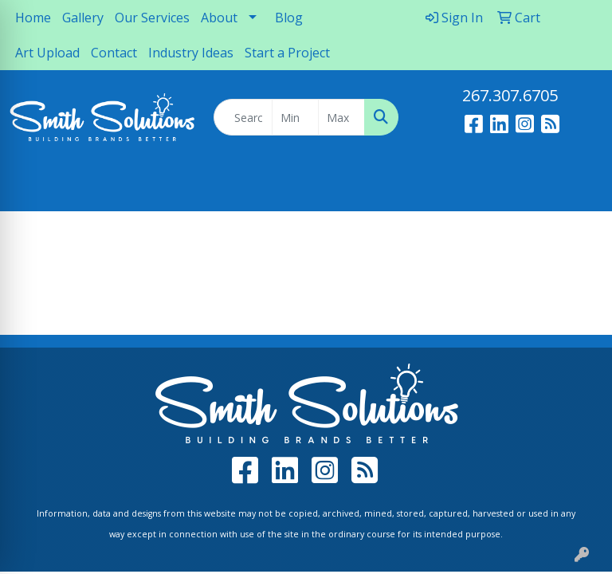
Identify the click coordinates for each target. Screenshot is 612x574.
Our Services (152, 17)
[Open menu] (580, 188)
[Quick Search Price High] (341, 117)
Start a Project (287, 52)
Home (33, 17)
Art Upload (47, 52)
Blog (289, 17)
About (219, 17)
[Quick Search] (243, 117)
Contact (114, 52)
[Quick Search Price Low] (295, 117)
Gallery (83, 17)
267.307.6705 (510, 95)
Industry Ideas (190, 52)
